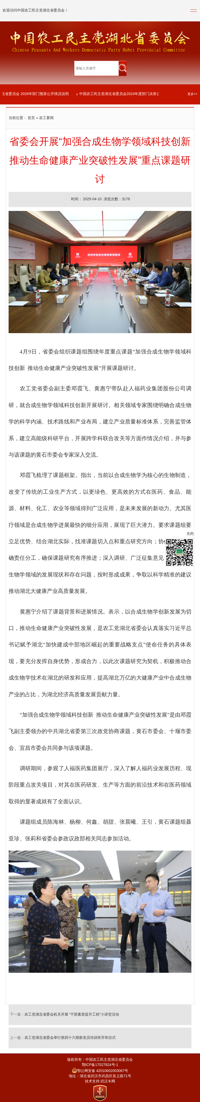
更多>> (192, 94)
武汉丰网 (108, 1081)
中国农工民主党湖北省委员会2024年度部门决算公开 (122, 94)
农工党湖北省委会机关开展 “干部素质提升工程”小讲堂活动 (71, 1015)
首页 (31, 118)
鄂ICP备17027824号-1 (100, 1065)
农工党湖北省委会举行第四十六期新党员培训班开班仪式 (70, 1038)
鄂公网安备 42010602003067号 (100, 1071)
